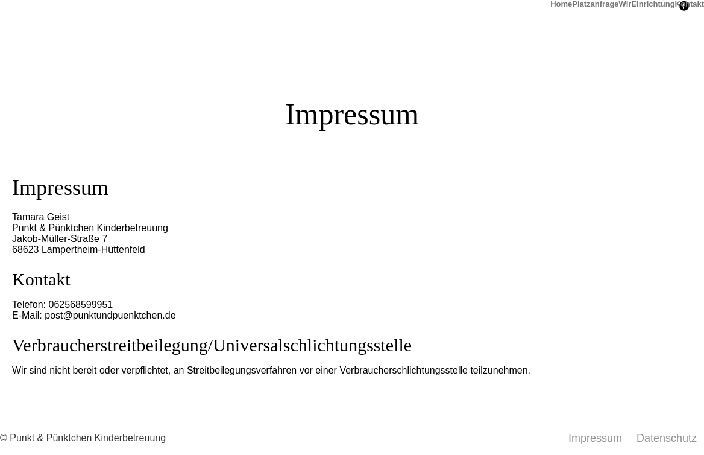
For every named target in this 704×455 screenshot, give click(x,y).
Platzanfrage (595, 2)
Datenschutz (666, 438)
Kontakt (689, 2)
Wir (625, 2)
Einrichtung (652, 2)
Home (561, 2)
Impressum (595, 438)
